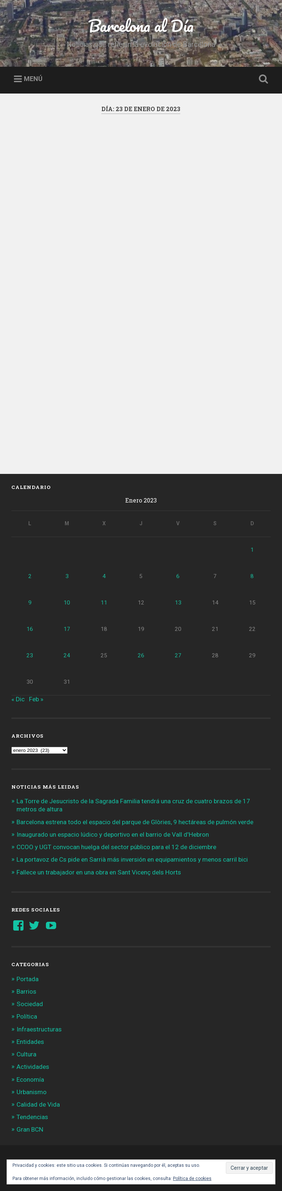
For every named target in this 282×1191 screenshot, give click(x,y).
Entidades (30, 1041)
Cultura (26, 1054)
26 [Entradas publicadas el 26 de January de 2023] (141, 655)
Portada (28, 979)
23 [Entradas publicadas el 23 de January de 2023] (29, 655)
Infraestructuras (39, 1029)
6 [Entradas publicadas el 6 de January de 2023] (178, 576)
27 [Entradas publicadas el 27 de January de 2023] (178, 655)
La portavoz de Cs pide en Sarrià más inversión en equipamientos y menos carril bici (132, 859)
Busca (262, 79)
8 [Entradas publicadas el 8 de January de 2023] (252, 576)
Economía (30, 1079)
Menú (33, 79)
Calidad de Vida (38, 1104)
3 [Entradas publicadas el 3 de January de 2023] (67, 576)
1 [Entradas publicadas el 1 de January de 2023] (252, 550)
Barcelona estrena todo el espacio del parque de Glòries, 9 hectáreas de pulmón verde (135, 822)
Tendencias (32, 1117)
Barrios (26, 991)
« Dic (18, 699)
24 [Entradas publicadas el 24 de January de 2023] (67, 655)
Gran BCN (30, 1129)
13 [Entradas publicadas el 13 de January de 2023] (178, 602)
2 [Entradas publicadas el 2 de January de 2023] (30, 576)
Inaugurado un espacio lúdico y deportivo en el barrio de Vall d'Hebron (113, 834)
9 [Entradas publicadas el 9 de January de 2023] (30, 602)
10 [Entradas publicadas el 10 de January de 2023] (67, 602)
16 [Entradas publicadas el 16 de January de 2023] (29, 629)
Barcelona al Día (141, 25)
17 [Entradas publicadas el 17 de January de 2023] (67, 629)
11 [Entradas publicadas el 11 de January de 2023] (104, 602)
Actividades (33, 1066)
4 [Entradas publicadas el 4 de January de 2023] (104, 576)
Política (27, 1016)
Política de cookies (192, 1178)
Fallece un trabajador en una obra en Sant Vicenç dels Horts (99, 872)
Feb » (36, 699)
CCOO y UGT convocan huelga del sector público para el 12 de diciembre (116, 847)
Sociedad (30, 1004)
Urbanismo (32, 1092)
